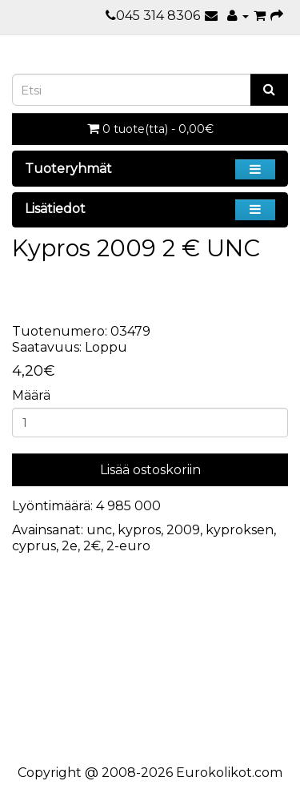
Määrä (31, 395)
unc (99, 529)
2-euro (128, 546)
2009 (183, 529)
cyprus (34, 546)
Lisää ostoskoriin (150, 469)
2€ (92, 546)
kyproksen (240, 529)
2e (70, 546)
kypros (139, 529)
